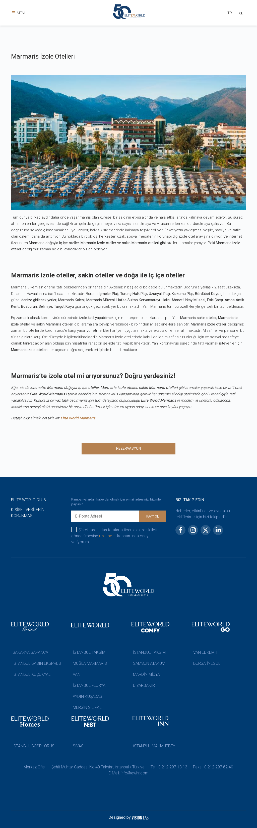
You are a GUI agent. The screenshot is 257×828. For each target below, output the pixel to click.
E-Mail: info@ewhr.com (128, 773)
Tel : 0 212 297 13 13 (169, 767)
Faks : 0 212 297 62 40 (213, 767)
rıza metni (107, 536)
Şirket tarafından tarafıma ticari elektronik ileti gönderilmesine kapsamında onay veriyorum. (114, 535)
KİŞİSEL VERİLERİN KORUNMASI (27, 512)
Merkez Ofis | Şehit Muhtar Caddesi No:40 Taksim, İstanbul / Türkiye (84, 767)
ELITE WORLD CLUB (28, 500)
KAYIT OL (152, 516)
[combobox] (229, 14)
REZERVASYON (128, 448)
